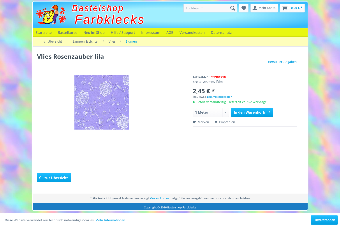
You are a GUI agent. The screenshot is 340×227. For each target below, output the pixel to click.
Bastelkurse (67, 32)
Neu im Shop (94, 32)
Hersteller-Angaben (282, 62)
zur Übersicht (53, 177)
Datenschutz (221, 32)
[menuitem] (210, 8)
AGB (169, 32)
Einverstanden (324, 220)
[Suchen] (232, 8)
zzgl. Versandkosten (219, 97)
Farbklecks (110, 19)
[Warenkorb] (292, 8)
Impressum (150, 32)
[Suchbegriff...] (210, 8)
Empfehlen (225, 122)
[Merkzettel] (243, 8)
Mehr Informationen (110, 220)
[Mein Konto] (264, 8)
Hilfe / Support (123, 32)
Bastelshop (98, 8)
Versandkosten (192, 32)
